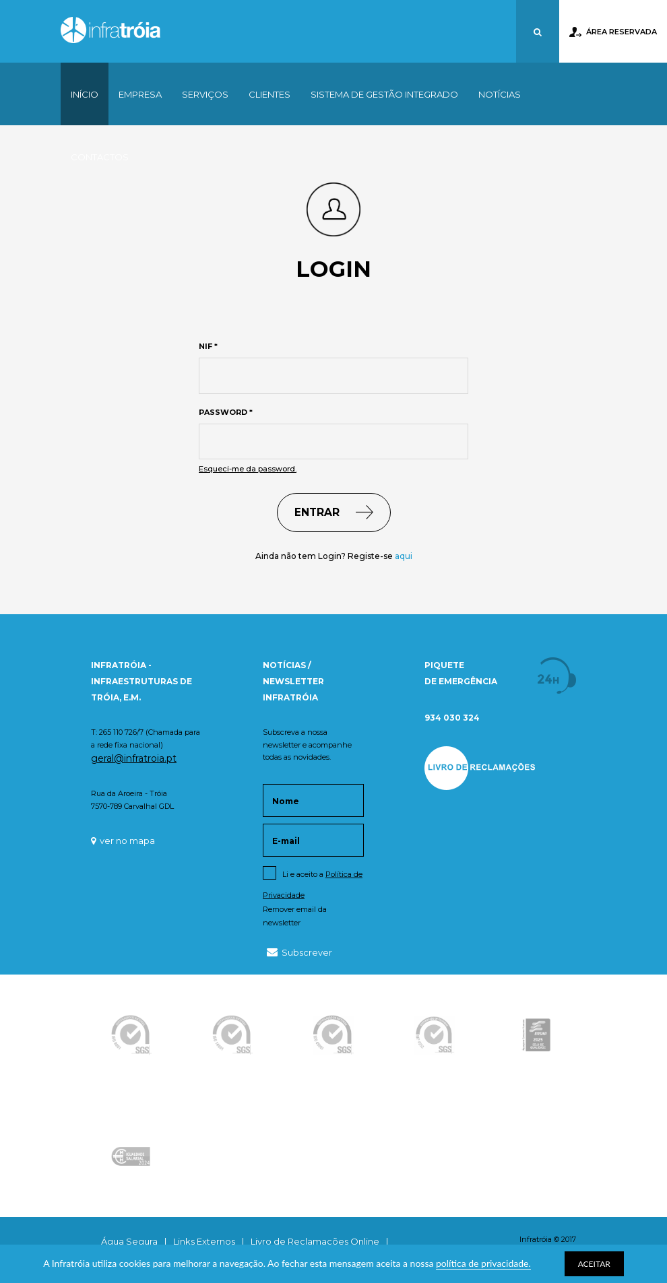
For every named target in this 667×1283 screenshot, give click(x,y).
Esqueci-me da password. (247, 468)
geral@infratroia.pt (134, 758)
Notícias (499, 94)
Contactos (100, 157)
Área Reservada (613, 32)
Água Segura (129, 1241)
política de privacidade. (483, 1263)
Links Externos (204, 1241)
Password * (226, 412)
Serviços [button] (205, 94)
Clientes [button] (269, 94)
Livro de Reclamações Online (315, 1241)
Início (84, 94)
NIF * (208, 346)
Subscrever (299, 952)
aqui (403, 556)
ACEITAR (594, 1264)
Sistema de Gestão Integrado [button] (384, 94)
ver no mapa (123, 840)
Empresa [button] (140, 94)
